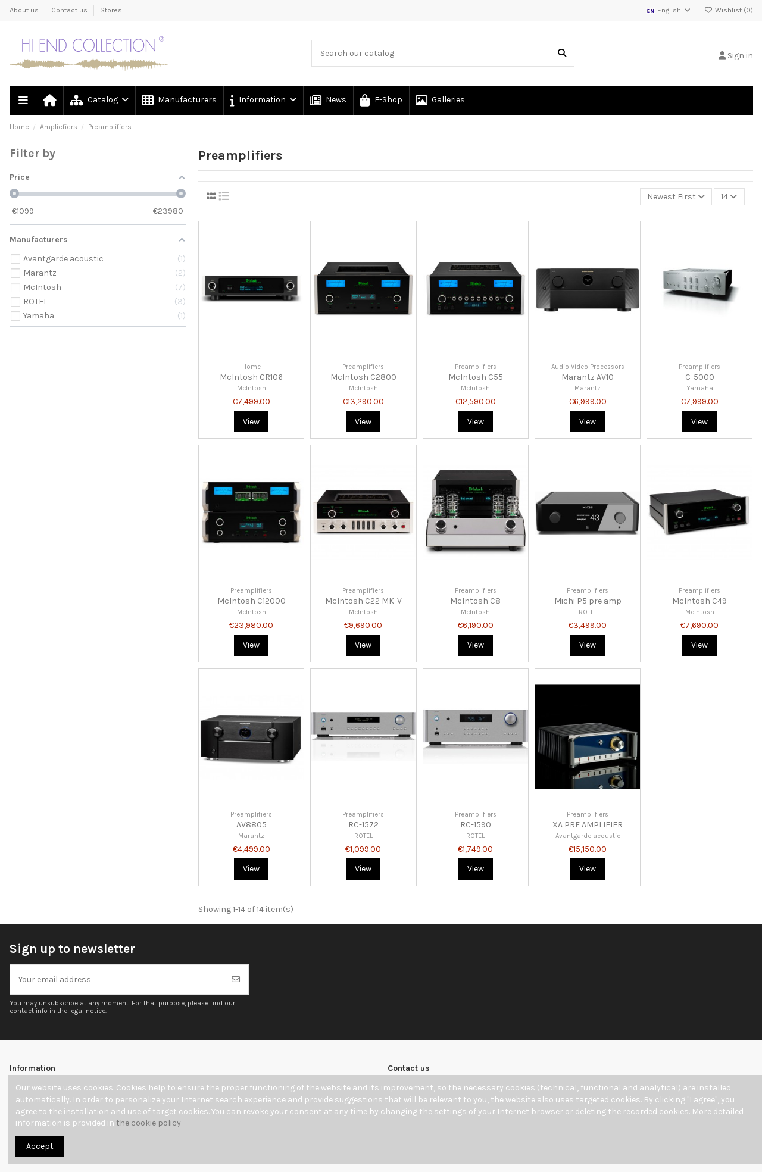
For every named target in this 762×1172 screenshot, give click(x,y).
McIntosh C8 (475, 601)
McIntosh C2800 (363, 377)
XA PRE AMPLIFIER (587, 825)
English (669, 10)
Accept (40, 1146)
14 (729, 197)
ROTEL (588, 612)
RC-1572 (363, 825)
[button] (262, 100)
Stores (111, 10)
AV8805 (251, 825)
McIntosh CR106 (251, 377)
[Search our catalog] (561, 53)
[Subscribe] (235, 979)
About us (25, 10)
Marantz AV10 (587, 377)
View (251, 422)
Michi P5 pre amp (588, 601)
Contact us (70, 10)
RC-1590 (475, 825)
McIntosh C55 (475, 377)
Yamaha (699, 388)
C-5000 (699, 377)
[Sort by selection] (676, 196)
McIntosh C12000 (251, 601)
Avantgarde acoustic (587, 836)
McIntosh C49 (699, 601)
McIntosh (251, 388)
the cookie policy (148, 1123)
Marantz (587, 388)
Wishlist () (728, 10)
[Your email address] (117, 979)
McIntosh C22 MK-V (363, 601)
